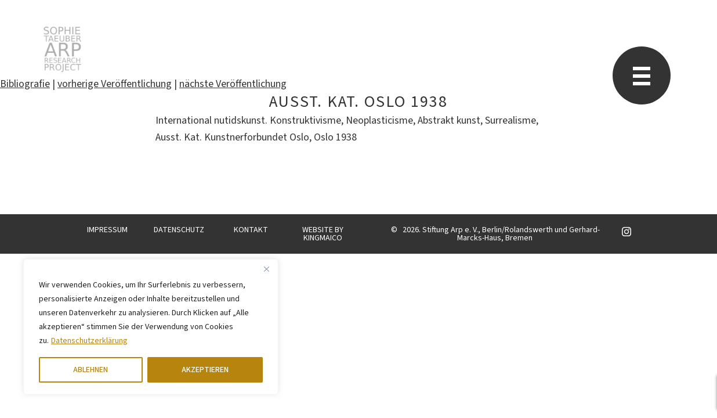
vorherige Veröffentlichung (114, 84)
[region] (150, 327)
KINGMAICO (322, 238)
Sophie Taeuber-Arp (62, 49)
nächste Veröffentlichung (233, 84)
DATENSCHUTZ (179, 230)
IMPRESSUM (107, 230)
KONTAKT (251, 230)
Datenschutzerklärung (89, 341)
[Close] (266, 269)
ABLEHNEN (90, 370)
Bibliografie (25, 84)
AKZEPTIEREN (205, 370)
